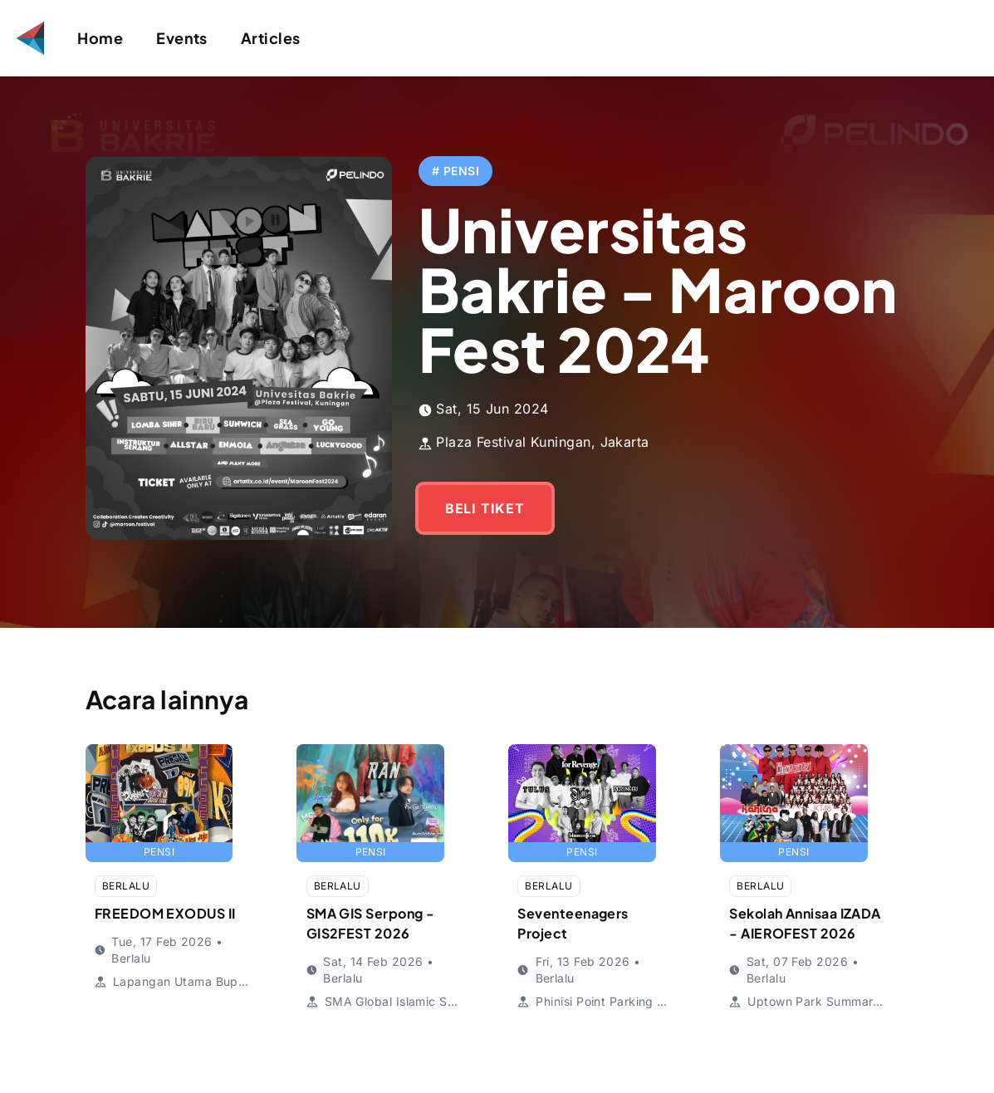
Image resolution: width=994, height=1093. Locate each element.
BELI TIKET (378, 471)
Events (182, 37)
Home (100, 37)
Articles (271, 37)
